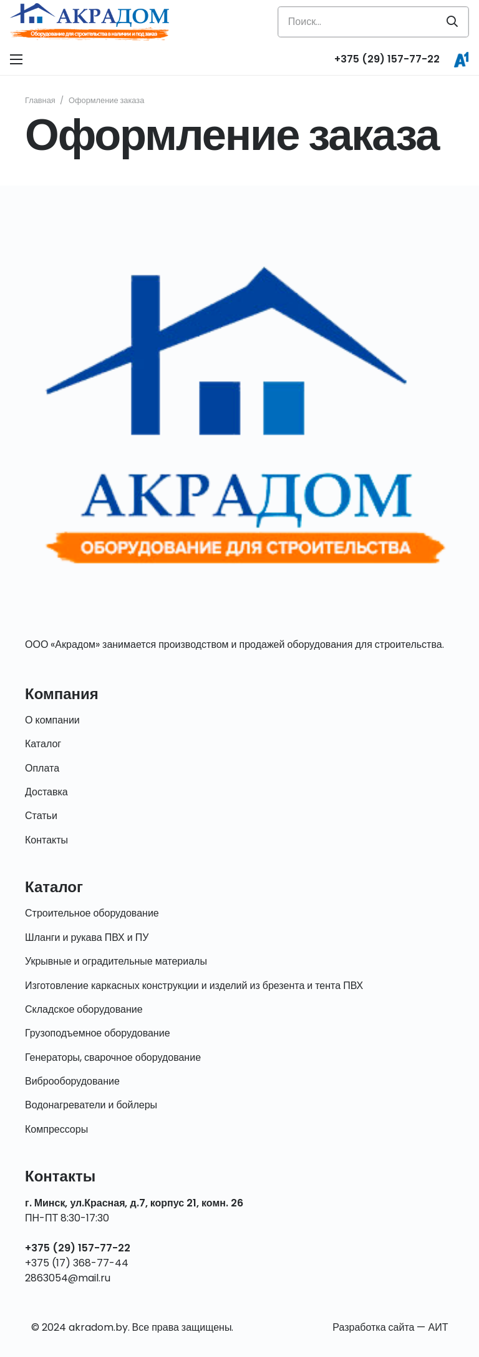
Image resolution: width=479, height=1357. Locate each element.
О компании (52, 720)
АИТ (438, 1327)
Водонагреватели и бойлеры (91, 1105)
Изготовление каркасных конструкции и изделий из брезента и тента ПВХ (194, 985)
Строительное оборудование (92, 913)
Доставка (46, 792)
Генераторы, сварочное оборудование (113, 1057)
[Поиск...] (373, 21)
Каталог (43, 744)
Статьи (41, 815)
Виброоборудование (72, 1081)
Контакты (46, 840)
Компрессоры (56, 1129)
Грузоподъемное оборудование (97, 1033)
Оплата (42, 768)
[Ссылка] (89, 22)
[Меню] (16, 59)
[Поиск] (452, 22)
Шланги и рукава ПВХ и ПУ (86, 937)
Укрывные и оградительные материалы (116, 961)
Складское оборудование (84, 1009)
